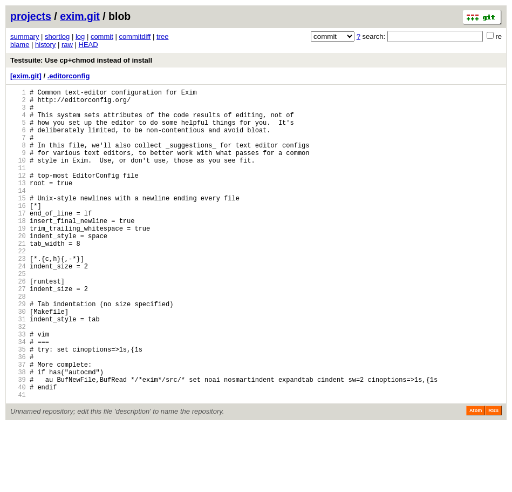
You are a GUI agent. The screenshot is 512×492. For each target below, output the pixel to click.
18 (18, 249)
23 (18, 295)
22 (18, 286)
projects (30, 16)
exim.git (80, 16)
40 (18, 451)
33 (18, 387)
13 (18, 203)
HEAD (88, 45)
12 (18, 194)
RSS (493, 477)
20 (18, 268)
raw (67, 45)
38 (18, 433)
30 (18, 360)
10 (18, 176)
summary (24, 36)
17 (18, 240)
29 (18, 350)
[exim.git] (26, 76)
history (45, 45)
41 (18, 461)
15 (18, 222)
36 (18, 415)
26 (18, 323)
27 (18, 332)
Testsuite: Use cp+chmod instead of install (81, 60)
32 (18, 378)
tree (162, 36)
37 (18, 424)
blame (19, 45)
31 (18, 369)
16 (18, 231)
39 (18, 442)
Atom (475, 477)
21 (18, 277)
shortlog (57, 36)
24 (18, 304)
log (80, 36)
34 (18, 396)
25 (18, 314)
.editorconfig (68, 76)
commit (102, 36)
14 (18, 213)
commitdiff (135, 36)
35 (18, 405)
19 (18, 259)
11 (18, 185)
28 (18, 341)
